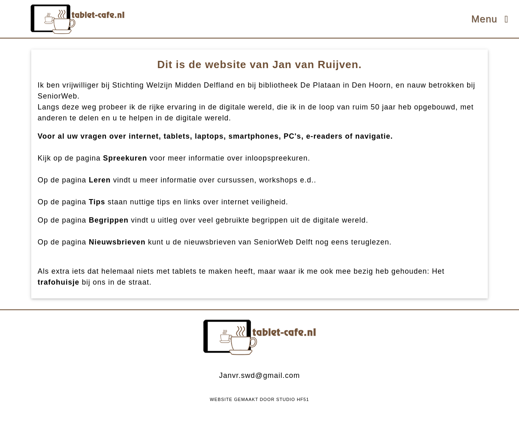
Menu (492, 18)
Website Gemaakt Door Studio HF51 (259, 399)
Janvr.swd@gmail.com (259, 375)
